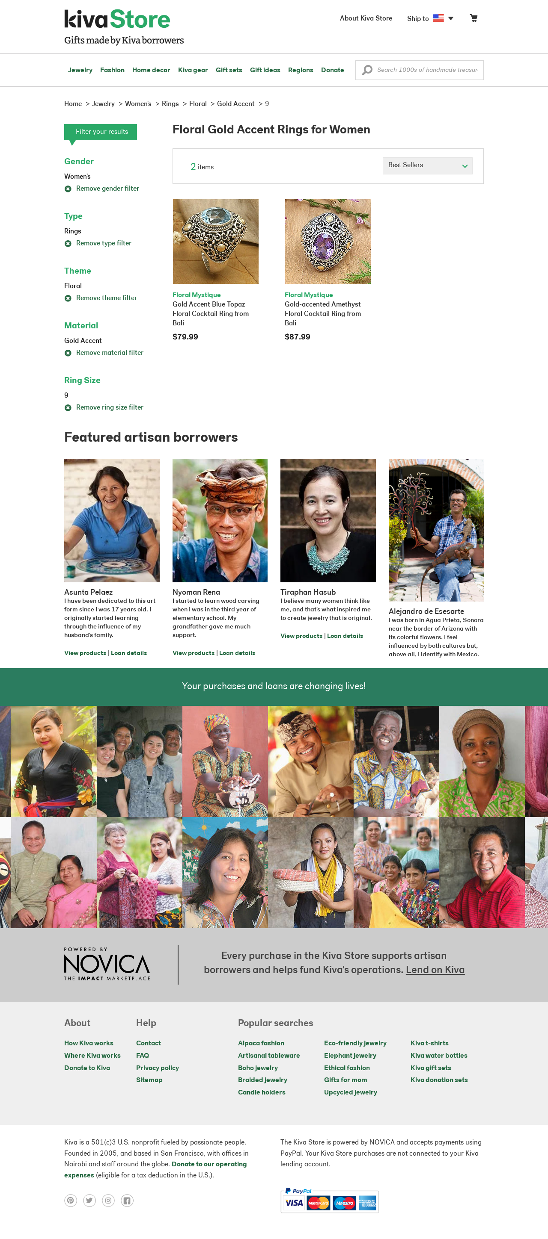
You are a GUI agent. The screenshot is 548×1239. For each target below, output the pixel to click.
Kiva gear (193, 70)
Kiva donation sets (439, 1080)
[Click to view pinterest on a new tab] (73, 1200)
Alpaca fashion (261, 1043)
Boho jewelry (258, 1068)
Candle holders (262, 1092)
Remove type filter (97, 243)
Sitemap (149, 1080)
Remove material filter (103, 353)
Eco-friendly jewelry (355, 1043)
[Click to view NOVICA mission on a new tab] (107, 965)
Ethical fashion (347, 1068)
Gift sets (229, 70)
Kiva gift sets (431, 1068)
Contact (148, 1043)
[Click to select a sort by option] (428, 165)
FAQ (142, 1056)
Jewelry (80, 70)
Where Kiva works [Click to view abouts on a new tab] (92, 1056)
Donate (332, 70)
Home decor (151, 70)
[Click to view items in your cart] (473, 20)
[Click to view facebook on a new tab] (129, 1200)
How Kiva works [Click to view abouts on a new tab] (88, 1043)
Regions (300, 70)
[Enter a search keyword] (419, 70)
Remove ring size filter (103, 407)
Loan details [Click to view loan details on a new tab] (129, 653)
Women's (77, 177)
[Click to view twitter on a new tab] (92, 1200)
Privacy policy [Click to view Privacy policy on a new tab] (157, 1068)
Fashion (112, 70)
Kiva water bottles (439, 1056)
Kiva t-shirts (430, 1043)
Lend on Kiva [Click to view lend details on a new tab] (435, 970)
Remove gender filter (101, 189)
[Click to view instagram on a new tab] (111, 1200)
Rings (72, 231)
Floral (73, 286)
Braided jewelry (262, 1080)
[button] (367, 72)
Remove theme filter (100, 298)
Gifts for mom (345, 1080)
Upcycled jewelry (350, 1092)
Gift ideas (265, 70)
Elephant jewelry (350, 1056)
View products (85, 653)
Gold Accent (83, 341)
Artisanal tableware (269, 1056)
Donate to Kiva (87, 1068)
